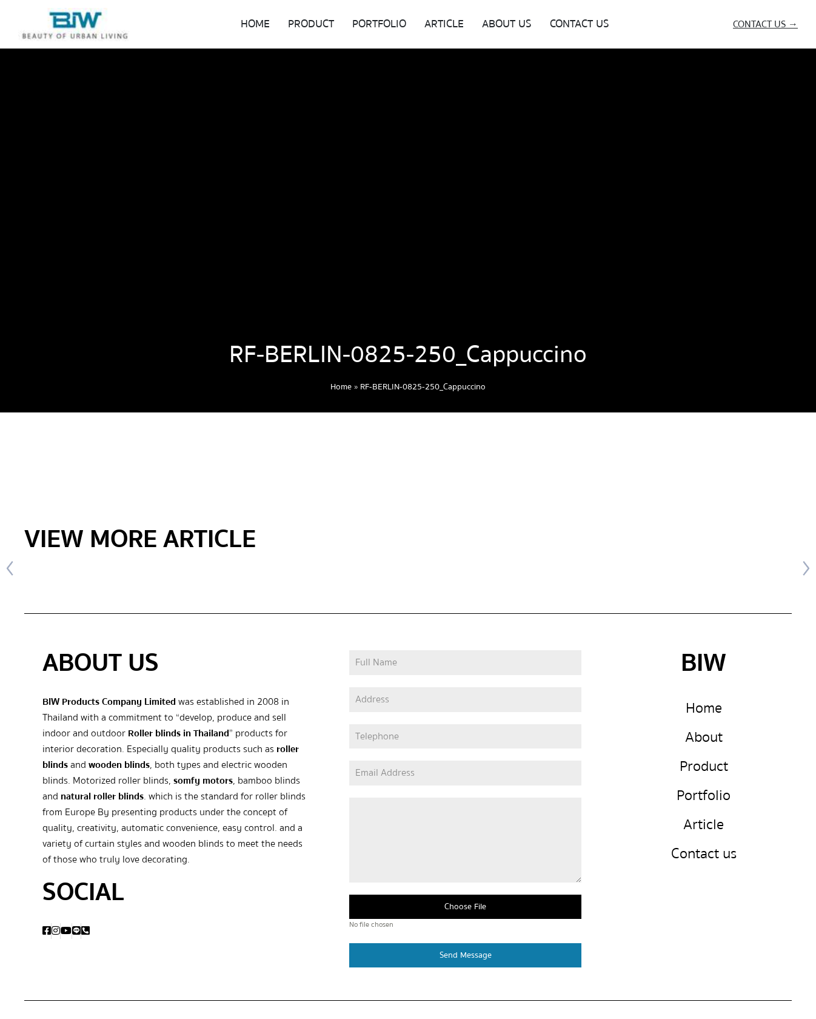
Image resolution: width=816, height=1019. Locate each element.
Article (703, 827)
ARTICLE (444, 24)
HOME (255, 24)
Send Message (466, 957)
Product (704, 769)
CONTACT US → (765, 24)
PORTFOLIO (379, 24)
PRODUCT (311, 24)
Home (341, 387)
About (704, 739)
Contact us (704, 856)
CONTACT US (579, 24)
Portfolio (704, 798)
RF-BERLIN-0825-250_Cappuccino (408, 354)
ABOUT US (507, 24)
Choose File (465, 909)
